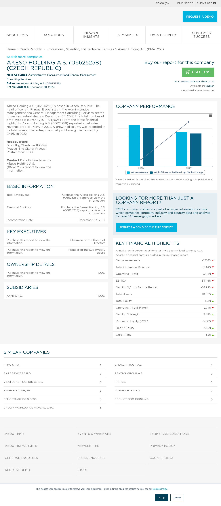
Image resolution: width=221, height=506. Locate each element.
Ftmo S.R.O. (11, 365)
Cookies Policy (160, 489)
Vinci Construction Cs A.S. (23, 382)
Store (82, 470)
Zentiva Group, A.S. (129, 373)
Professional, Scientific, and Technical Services (80, 49)
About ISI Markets (21, 445)
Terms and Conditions (169, 433)
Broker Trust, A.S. (128, 365)
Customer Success (201, 36)
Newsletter (88, 445)
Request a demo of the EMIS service (146, 227)
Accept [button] (161, 497)
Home (11, 49)
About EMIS (17, 35)
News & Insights (91, 36)
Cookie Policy (162, 458)
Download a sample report (197, 90)
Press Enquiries (91, 458)
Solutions (54, 35)
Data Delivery (163, 35)
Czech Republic (31, 49)
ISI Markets (127, 35)
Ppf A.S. (120, 382)
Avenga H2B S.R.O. (127, 390)
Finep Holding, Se (17, 390)
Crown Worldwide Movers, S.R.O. (29, 407)
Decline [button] (177, 497)
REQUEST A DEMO (200, 16)
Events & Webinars (94, 433)
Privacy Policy (162, 445)
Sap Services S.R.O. (17, 373)
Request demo (17, 470)
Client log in (206, 3)
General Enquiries (21, 458)
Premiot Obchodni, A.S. (132, 399)
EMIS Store (182, 4)
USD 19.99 (198, 72)
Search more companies (25, 57)
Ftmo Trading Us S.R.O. (20, 399)
